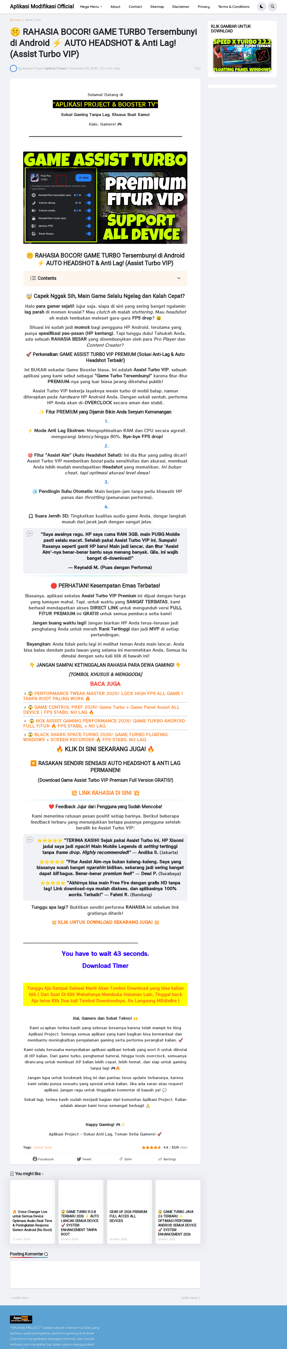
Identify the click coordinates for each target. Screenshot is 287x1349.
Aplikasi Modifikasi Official (42, 6)
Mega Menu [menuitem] (89, 6)
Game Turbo (33, 20)
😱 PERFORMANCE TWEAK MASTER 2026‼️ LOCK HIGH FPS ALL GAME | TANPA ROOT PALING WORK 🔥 (103, 696)
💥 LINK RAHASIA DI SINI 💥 (105, 793)
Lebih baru (20, 1298)
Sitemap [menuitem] (157, 6)
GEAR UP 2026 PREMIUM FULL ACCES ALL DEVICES (128, 1216)
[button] (261, 6)
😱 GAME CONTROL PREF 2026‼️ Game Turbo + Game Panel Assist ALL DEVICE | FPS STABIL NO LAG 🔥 (101, 709)
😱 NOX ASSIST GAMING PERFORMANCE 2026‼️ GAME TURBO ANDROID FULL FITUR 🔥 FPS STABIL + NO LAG (104, 723)
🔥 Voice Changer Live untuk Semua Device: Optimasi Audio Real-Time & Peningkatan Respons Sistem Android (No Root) (32, 1221)
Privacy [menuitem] (204, 6)
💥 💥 (105, 922)
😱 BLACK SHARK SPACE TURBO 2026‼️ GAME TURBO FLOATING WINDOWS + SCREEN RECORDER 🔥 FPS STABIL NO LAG (95, 737)
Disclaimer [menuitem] (180, 6)
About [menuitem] (115, 6)
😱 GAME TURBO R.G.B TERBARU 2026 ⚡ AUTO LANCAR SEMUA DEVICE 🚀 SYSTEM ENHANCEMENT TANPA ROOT (80, 1223)
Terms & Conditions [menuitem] (233, 6)
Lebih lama (189, 1298)
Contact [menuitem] (135, 6)
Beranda (15, 20)
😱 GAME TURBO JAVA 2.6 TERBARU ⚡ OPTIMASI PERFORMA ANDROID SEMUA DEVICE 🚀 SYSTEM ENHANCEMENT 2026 (177, 1223)
